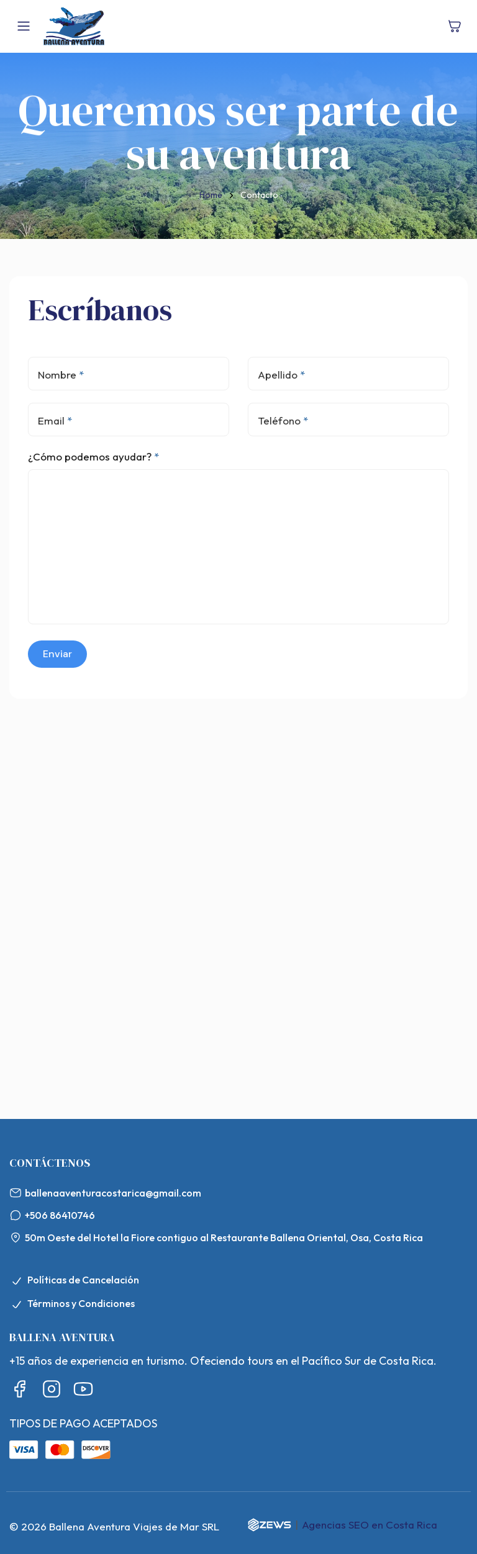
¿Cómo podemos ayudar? (92, 456)
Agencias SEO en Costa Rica (369, 1524)
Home (210, 194)
